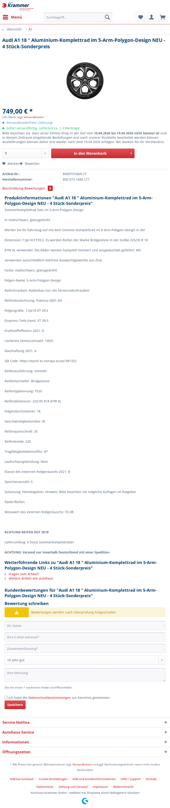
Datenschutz (44, 787)
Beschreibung (13, 188)
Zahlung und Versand (73, 787)
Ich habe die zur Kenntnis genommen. (59, 697)
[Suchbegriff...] (78, 17)
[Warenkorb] (162, 17)
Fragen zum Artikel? (22, 574)
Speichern (15, 704)
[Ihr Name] (85, 625)
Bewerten (29, 163)
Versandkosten (82, 764)
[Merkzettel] (140, 17)
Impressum (100, 787)
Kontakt (151, 779)
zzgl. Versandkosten (30, 117)
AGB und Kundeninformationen (94, 779)
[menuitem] (12, 17)
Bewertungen (38, 188)
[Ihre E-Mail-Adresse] (85, 637)
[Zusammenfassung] (85, 648)
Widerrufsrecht (123, 787)
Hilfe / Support (131, 779)
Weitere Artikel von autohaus (29, 578)
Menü (12, 17)
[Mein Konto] (151, 17)
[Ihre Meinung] (85, 675)
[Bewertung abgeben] (85, 660)
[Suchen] (107, 17)
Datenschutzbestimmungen (49, 697)
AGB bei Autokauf (22, 779)
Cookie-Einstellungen (53, 779)
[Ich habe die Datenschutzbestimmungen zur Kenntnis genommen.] (6, 697)
